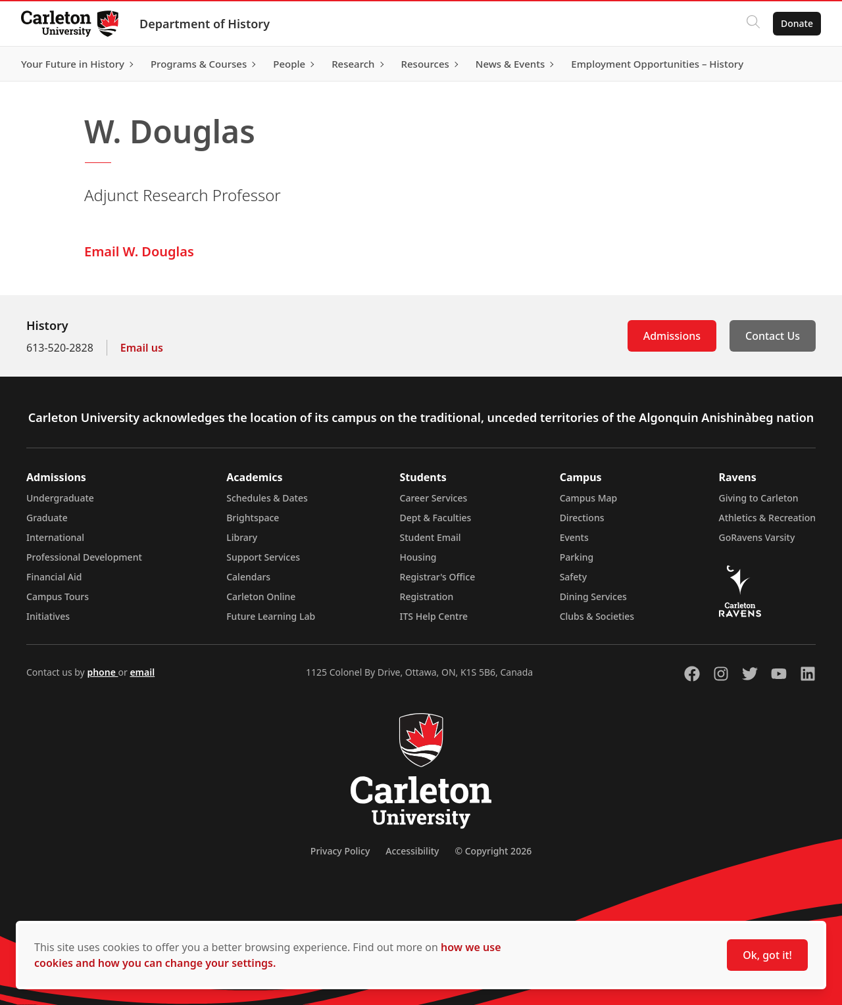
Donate (797, 23)
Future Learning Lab (270, 616)
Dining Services (593, 596)
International (55, 537)
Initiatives (48, 616)
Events (574, 537)
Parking (577, 557)
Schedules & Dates (267, 498)
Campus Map (589, 498)
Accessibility (412, 851)
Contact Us (772, 336)
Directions (582, 517)
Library (241, 537)
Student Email (430, 537)
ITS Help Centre (434, 616)
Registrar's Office (438, 577)
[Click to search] (753, 23)
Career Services (434, 498)
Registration (427, 596)
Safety (573, 577)
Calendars (248, 577)
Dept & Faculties (436, 517)
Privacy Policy (340, 851)
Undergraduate (60, 498)
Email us (141, 347)
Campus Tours (57, 596)
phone (102, 672)
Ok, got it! (767, 955)
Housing (418, 557)
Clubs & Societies (597, 616)
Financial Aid (54, 577)
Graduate (47, 517)
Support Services (263, 557)
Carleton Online (260, 596)
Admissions (672, 336)
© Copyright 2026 (493, 851)
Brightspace (252, 517)
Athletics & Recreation (767, 517)
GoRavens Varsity (757, 537)
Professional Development (84, 557)
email (142, 672)
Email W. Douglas (139, 251)
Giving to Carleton (759, 498)
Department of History (204, 24)
